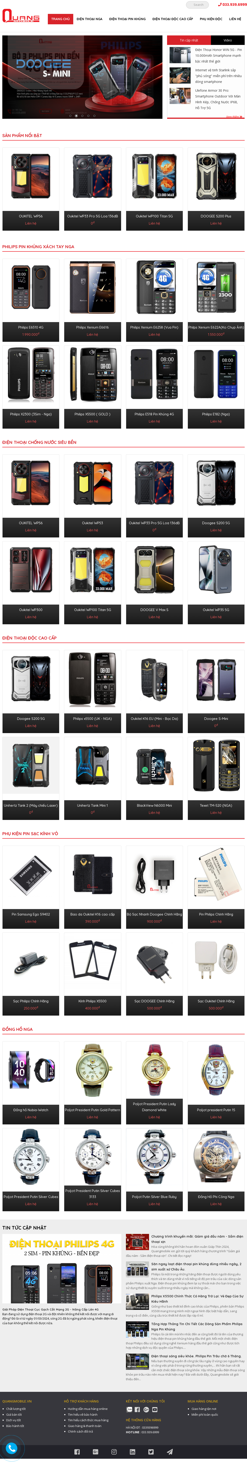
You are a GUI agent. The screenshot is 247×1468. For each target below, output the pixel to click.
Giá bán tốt (14, 1414)
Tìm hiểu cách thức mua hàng (88, 1420)
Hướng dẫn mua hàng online (88, 1409)
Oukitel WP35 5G (216, 610)
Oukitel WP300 (31, 610)
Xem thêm (234, 117)
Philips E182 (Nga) (216, 414)
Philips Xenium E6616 (92, 327)
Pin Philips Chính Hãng (216, 914)
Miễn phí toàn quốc (205, 1414)
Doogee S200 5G (216, 523)
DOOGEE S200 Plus (216, 216)
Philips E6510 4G (30, 327)
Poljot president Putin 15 (216, 1110)
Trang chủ (60, 19)
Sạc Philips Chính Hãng (31, 1001)
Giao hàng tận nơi (204, 1409)
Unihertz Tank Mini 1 (92, 805)
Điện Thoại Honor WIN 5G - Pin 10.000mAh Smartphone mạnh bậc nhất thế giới (218, 55)
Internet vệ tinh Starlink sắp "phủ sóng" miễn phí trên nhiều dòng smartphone (218, 76)
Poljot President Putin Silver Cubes (31, 1197)
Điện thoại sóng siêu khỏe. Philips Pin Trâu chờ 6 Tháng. (196, 1356)
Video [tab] (228, 40)
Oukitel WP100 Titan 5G (154, 216)
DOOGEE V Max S (154, 610)
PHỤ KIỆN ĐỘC (211, 19)
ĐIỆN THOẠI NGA (89, 19)
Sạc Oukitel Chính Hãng (216, 1001)
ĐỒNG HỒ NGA (17, 1029)
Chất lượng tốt (16, 1409)
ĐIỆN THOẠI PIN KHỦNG (127, 19)
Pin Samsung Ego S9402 (31, 914)
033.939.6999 (232, 4)
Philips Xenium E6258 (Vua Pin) (154, 327)
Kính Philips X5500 (93, 1001)
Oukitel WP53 (92, 523)
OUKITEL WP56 (31, 216)
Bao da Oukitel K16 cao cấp (92, 914)
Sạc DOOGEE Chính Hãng (154, 1001)
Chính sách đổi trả (80, 1431)
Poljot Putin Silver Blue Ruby (154, 1197)
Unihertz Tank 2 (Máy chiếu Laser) (31, 805)
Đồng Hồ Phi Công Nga (216, 1197)
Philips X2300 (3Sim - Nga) (31, 414)
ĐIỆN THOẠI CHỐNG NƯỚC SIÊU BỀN (39, 442)
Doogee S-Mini (216, 718)
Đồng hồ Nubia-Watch (30, 1110)
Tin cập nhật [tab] (189, 40)
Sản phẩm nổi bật (22, 135)
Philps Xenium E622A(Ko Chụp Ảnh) (216, 327)
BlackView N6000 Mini (154, 805)
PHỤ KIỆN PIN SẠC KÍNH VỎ (30, 833)
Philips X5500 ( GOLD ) (92, 414)
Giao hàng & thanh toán (84, 1426)
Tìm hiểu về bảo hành (83, 1414)
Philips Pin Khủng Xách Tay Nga (38, 246)
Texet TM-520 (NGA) (216, 805)
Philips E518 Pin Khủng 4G (154, 414)
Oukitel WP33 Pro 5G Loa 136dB (92, 216)
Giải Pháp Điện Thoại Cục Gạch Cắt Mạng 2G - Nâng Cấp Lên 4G (50, 1309)
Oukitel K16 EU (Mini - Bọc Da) (154, 718)
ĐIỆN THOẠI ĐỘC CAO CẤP (172, 19)
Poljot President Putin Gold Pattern (92, 1110)
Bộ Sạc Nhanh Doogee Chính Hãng (154, 914)
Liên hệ (235, 19)
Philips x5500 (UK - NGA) (92, 718)
